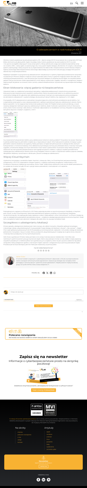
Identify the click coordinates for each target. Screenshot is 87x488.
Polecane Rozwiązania (24, 434)
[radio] (38, 250)
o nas (19, 437)
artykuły (20, 432)
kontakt (20, 442)
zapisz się (43, 466)
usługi (19, 440)
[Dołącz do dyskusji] (46, 292)
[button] (43, 273)
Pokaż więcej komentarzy (43, 305)
